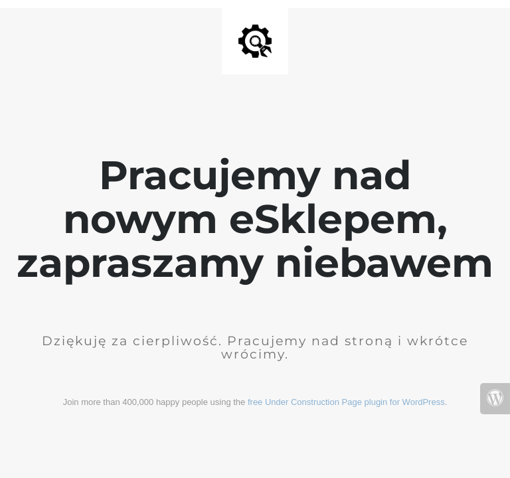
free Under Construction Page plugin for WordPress (346, 402)
